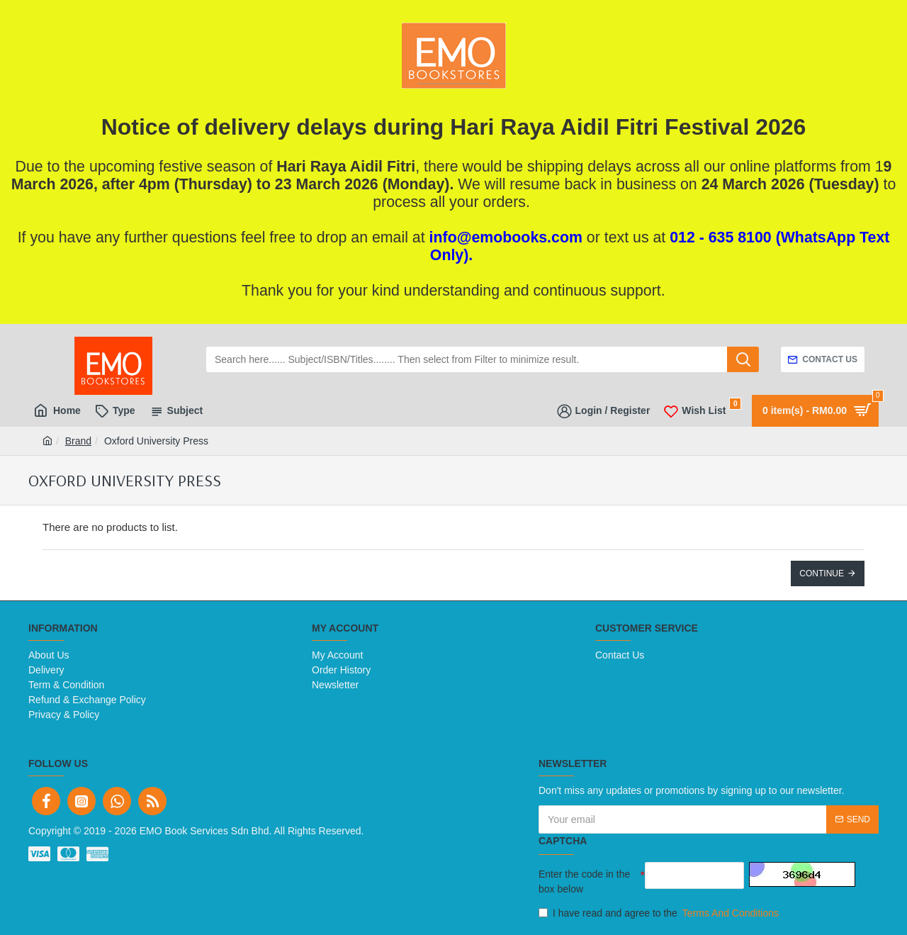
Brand (78, 441)
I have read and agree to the (660, 913)
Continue (821, 573)
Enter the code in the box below (584, 881)
